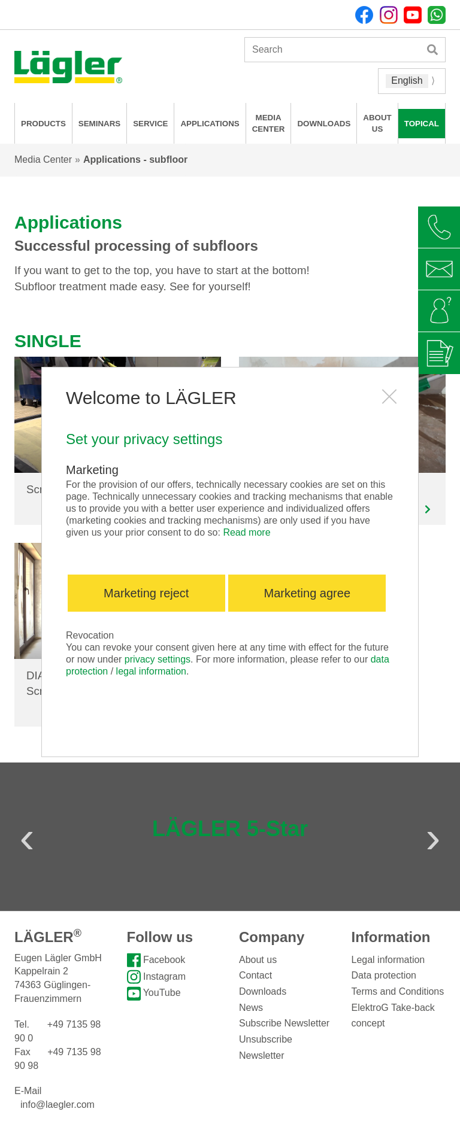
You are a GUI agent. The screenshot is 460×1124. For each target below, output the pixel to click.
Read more (246, 532)
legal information (151, 671)
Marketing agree (307, 593)
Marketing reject (146, 593)
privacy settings (157, 659)
